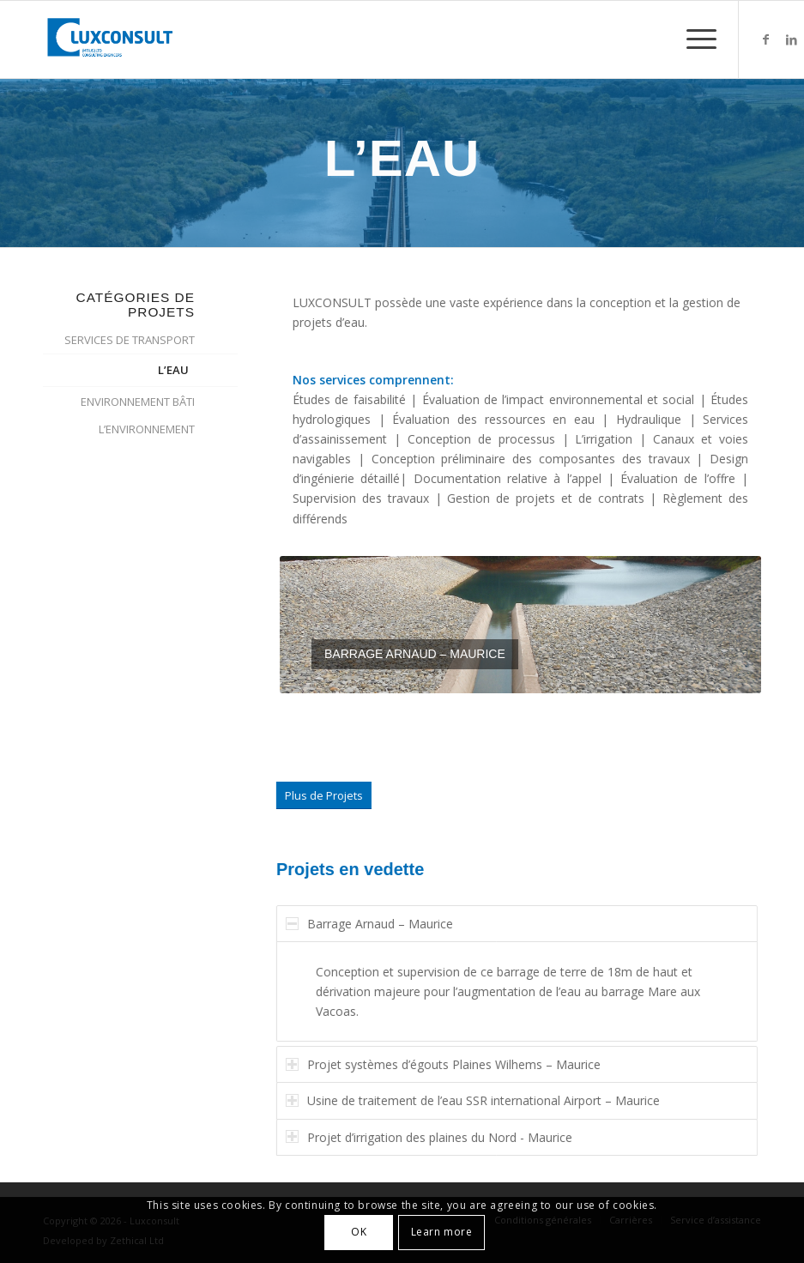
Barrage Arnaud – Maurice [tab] (380, 924)
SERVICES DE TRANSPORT (129, 339)
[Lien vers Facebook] (765, 39)
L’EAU (173, 370)
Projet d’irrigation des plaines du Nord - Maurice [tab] (440, 1137)
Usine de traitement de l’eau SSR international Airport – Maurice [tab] (484, 1100)
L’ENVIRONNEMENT (147, 429)
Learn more (442, 1231)
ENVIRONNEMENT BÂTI (138, 401)
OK (358, 1231)
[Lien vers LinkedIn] (791, 39)
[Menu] (692, 39)
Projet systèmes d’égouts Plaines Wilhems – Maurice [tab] (454, 1064)
